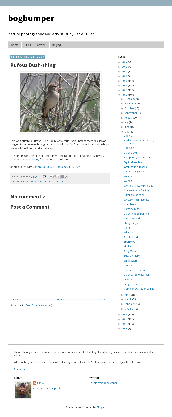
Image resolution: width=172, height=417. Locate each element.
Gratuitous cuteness (135, 167)
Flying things (131, 223)
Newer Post (17, 299)
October (130, 108)
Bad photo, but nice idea (138, 157)
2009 (125, 85)
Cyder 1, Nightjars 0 (135, 171)
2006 (125, 314)
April (128, 294)
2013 (125, 66)
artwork (41, 45)
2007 (125, 95)
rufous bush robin (62, 181)
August (129, 117)
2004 (125, 324)
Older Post (102, 299)
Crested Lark (131, 237)
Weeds (128, 176)
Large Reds (130, 284)
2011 (125, 76)
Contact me (20, 369)
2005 (125, 319)
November (131, 103)
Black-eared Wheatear (136, 274)
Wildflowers (130, 260)
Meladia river (44, 181)
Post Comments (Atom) (39, 305)
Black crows (130, 152)
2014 (125, 62)
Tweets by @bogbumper (103, 383)
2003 (125, 328)
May (127, 131)
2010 (125, 81)
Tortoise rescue (133, 209)
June (127, 127)
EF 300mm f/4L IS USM (66, 167)
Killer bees (130, 204)
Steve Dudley (31, 159)
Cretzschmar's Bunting (136, 190)
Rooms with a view (134, 270)
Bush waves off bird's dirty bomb (139, 142)
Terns (127, 227)
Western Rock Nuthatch (137, 199)
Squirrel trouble (133, 162)
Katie (40, 383)
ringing (56, 45)
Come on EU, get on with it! (139, 288)
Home (14, 45)
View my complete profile (47, 388)
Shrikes (128, 246)
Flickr (27, 45)
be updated (127, 352)
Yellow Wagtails (133, 218)
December (131, 99)
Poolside (129, 148)
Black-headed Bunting (136, 213)
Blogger (101, 407)
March (128, 299)
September (131, 113)
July (127, 122)
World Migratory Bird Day (138, 185)
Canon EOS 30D (42, 167)
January (129, 308)
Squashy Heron (132, 255)
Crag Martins (131, 251)
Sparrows (129, 241)
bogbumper (31, 17)
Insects (128, 265)
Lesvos (33, 181)
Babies (128, 135)
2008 (125, 90)
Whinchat (129, 232)
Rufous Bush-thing (134, 195)
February (130, 304)
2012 (125, 71)
